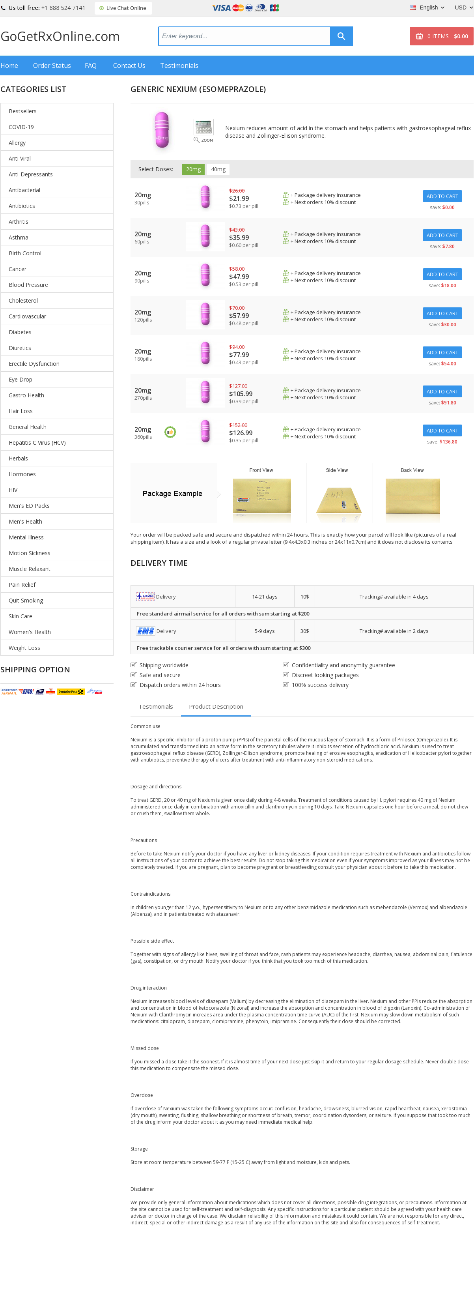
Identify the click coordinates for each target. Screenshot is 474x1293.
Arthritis (18, 221)
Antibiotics (22, 206)
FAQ (91, 65)
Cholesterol (23, 300)
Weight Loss (24, 647)
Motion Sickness (29, 553)
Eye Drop (20, 379)
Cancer (17, 269)
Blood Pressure (28, 284)
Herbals (18, 458)
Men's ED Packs (29, 505)
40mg (218, 169)
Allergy (17, 142)
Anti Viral (20, 158)
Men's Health (25, 521)
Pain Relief (22, 584)
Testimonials (179, 65)
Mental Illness (26, 537)
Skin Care (20, 616)
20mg (193, 169)
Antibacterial (24, 190)
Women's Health (30, 632)
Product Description (216, 706)
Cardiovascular (27, 316)
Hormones (22, 474)
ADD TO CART (442, 196)
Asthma (18, 237)
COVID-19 (21, 127)
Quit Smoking (26, 600)
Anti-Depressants (31, 174)
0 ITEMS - (447, 36)
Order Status (52, 65)
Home (9, 65)
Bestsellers (23, 111)
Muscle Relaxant (29, 569)
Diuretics (20, 348)
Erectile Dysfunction (34, 363)
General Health (28, 426)
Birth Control (25, 253)
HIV (13, 490)
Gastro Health (26, 395)
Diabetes (20, 332)
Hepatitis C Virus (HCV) (37, 442)
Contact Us (129, 65)
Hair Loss (21, 411)
